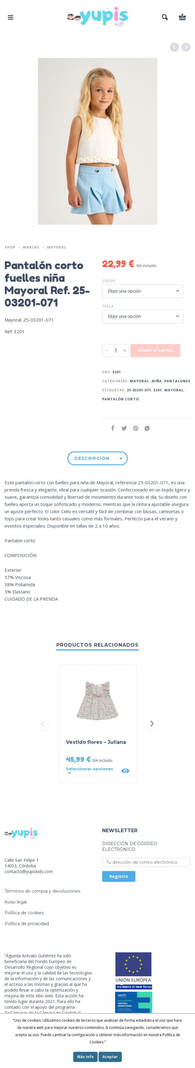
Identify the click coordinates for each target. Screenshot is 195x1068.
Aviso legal (16, 902)
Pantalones (177, 381)
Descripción (91, 458)
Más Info (85, 1056)
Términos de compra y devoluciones (42, 891)
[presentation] (43, 724)
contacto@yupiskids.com (29, 871)
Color (108, 281)
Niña (157, 381)
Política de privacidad (27, 923)
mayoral (174, 390)
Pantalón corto (120, 399)
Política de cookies (24, 913)
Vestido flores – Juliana (96, 742)
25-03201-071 (139, 390)
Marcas (31, 247)
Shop (10, 247)
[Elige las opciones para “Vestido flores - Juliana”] (92, 771)
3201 (157, 390)
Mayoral (56, 247)
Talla (108, 306)
